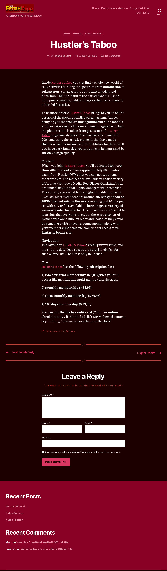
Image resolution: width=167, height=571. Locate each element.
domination (59, 332)
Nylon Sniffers (14, 514)
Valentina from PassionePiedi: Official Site (42, 543)
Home (95, 8)
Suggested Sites (139, 8)
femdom (70, 332)
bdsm (49, 332)
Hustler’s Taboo (62, 84)
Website (46, 438)
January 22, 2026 (88, 57)
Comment (48, 396)
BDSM (66, 35)
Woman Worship (16, 507)
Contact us (143, 13)
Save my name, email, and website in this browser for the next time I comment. (82, 453)
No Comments (113, 57)
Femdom (78, 35)
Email (88, 424)
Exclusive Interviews (113, 8)
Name (46, 424)
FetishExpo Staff (62, 57)
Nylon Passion (14, 520)
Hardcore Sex (95, 35)
